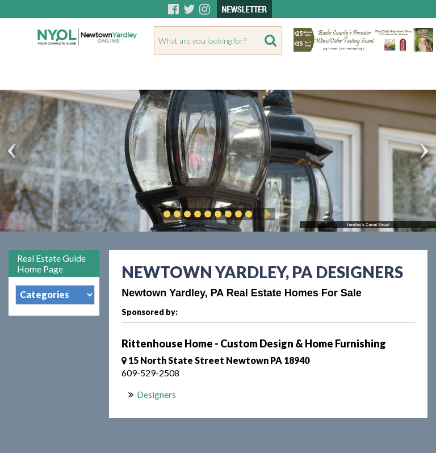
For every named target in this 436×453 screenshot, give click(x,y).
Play (266, 214)
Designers (156, 394)
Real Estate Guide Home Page (51, 263)
